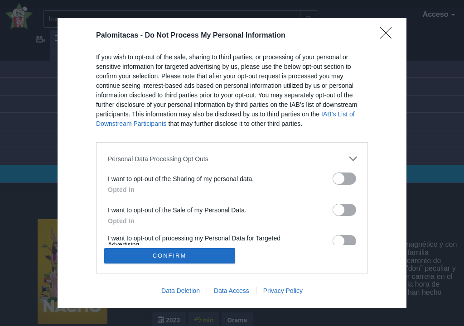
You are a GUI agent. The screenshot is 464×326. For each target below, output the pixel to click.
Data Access (231, 290)
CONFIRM (170, 255)
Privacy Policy (283, 290)
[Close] (388, 35)
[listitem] (232, 158)
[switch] (344, 179)
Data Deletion (180, 290)
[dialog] (232, 163)
